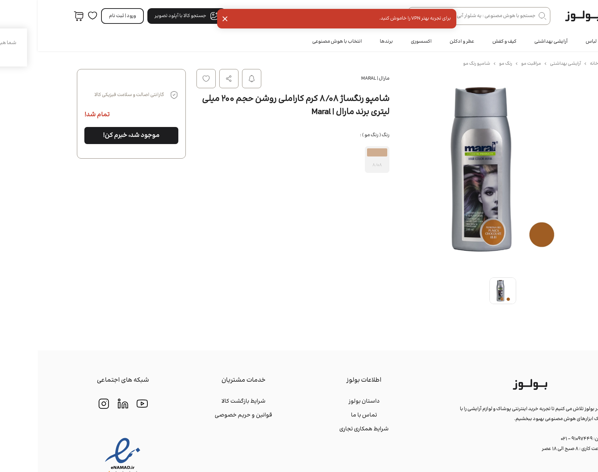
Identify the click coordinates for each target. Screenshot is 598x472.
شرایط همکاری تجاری (326, 429)
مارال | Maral (338, 79)
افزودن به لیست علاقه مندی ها (168, 79)
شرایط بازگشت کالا (206, 401)
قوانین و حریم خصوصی (206, 415)
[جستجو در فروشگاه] (441, 16)
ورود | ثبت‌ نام (84, 16)
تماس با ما (326, 415)
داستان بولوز (326, 401)
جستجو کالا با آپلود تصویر (149, 16)
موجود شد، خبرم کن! (93, 135)
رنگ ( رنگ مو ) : (337, 135)
